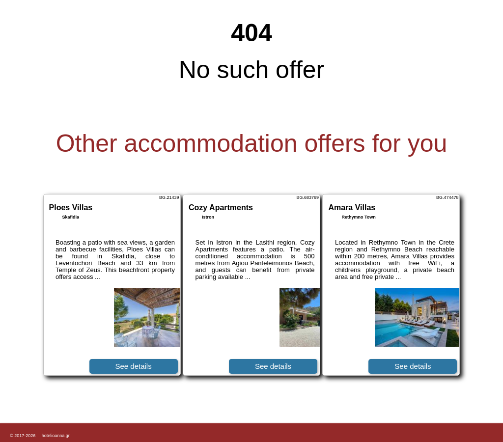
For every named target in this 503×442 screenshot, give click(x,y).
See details (133, 366)
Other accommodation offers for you (251, 143)
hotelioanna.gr (56, 435)
